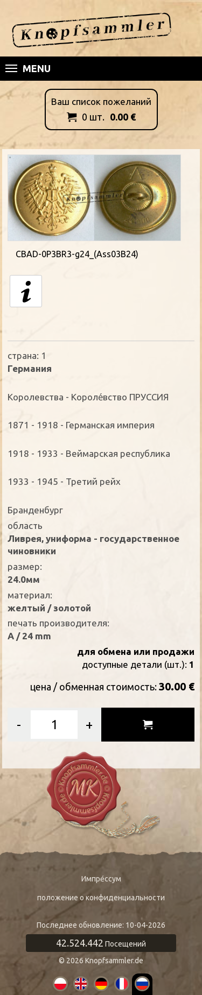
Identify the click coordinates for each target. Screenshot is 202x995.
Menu (28, 68)
